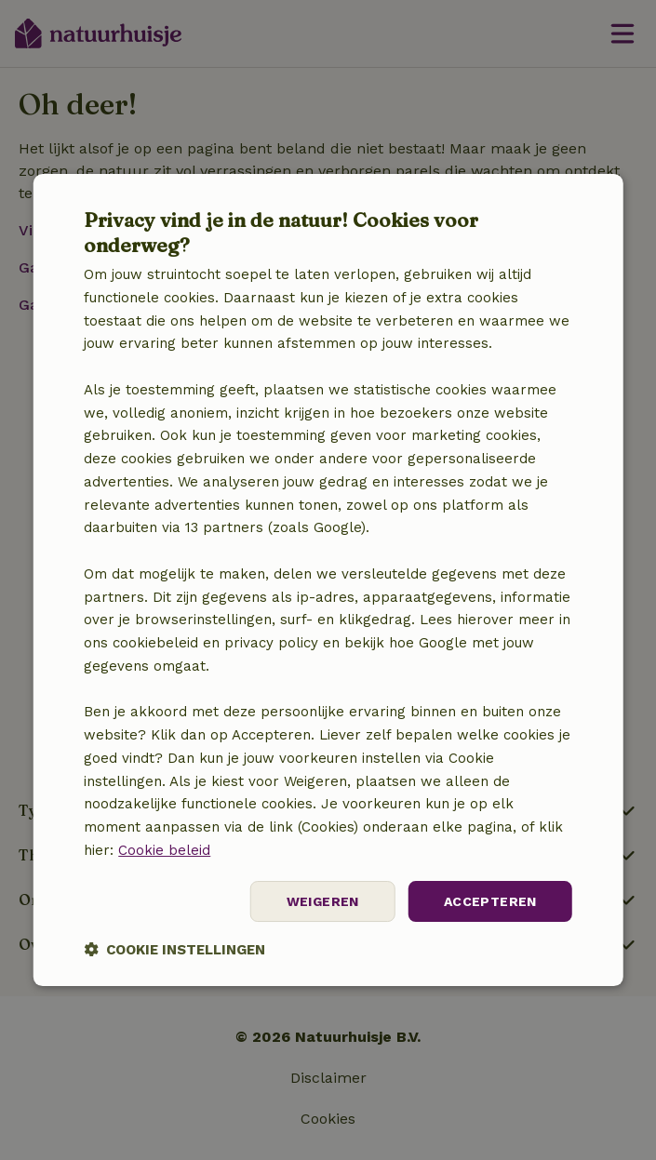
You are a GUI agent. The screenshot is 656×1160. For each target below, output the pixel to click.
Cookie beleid (164, 850)
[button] (174, 949)
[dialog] (328, 580)
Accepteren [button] (490, 901)
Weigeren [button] (323, 901)
